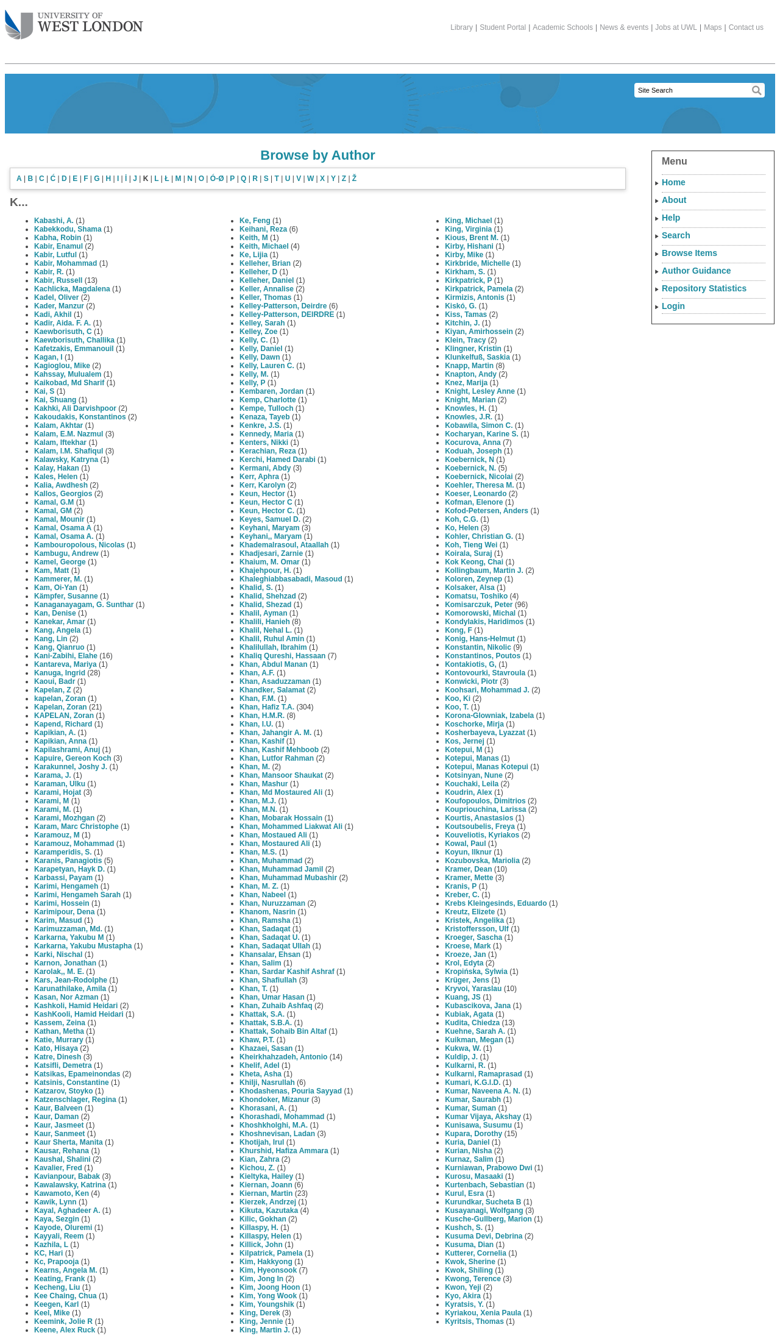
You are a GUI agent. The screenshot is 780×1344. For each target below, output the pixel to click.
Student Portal (503, 27)
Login (673, 306)
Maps (713, 27)
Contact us (746, 27)
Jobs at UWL (676, 27)
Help (671, 217)
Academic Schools (563, 27)
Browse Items (689, 253)
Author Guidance (696, 271)
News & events (624, 27)
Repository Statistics (704, 288)
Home (674, 182)
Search (676, 235)
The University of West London (74, 20)
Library (461, 27)
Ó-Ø (217, 178)
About (674, 200)
